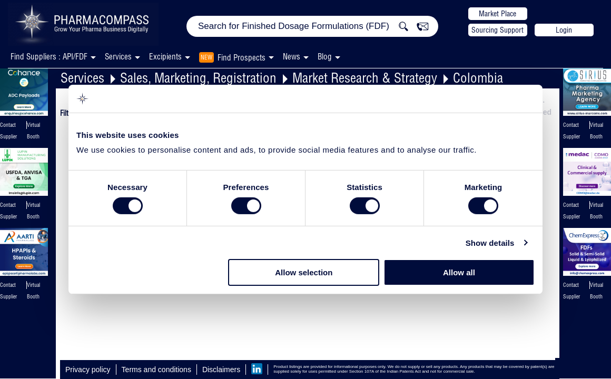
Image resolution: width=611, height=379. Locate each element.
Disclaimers (221, 369)
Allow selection (303, 272)
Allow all (459, 272)
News (291, 57)
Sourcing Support (497, 30)
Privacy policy (88, 369)
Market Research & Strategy (364, 77)
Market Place (497, 13)
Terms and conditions (156, 369)
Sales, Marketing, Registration (198, 77)
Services (82, 77)
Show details (490, 242)
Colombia (478, 77)
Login (564, 30)
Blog (325, 57)
